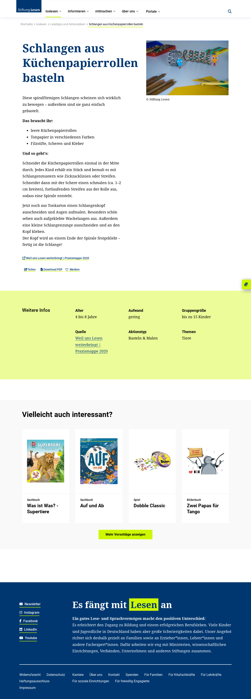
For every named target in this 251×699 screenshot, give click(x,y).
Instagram (29, 612)
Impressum (27, 688)
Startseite (26, 24)
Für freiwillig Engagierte (132, 681)
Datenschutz (56, 675)
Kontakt (114, 675)
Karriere (78, 675)
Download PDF (52, 269)
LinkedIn (28, 629)
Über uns (96, 675)
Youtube (28, 638)
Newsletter (30, 604)
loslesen (41, 24)
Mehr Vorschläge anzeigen (125, 534)
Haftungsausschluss (34, 681)
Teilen (30, 269)
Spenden (132, 675)
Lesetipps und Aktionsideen (67, 24)
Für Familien (153, 675)
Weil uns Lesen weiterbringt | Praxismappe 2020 (55, 258)
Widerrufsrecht (30, 675)
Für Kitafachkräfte (182, 675)
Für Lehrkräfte (211, 675)
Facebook (28, 621)
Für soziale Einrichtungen (90, 681)
